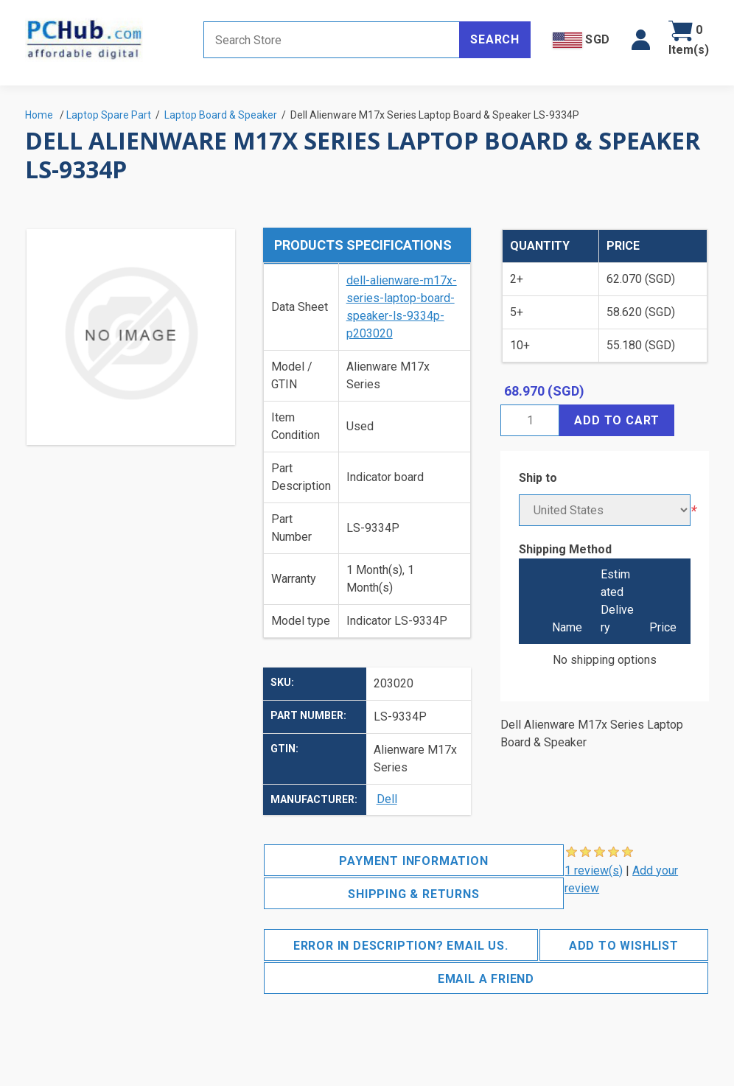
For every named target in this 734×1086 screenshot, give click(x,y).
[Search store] (331, 39)
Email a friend (486, 979)
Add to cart (617, 420)
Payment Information (413, 861)
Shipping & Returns (413, 894)
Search (495, 39)
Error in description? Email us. (400, 946)
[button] (641, 39)
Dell (387, 799)
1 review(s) (594, 870)
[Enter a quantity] (529, 420)
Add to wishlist (624, 946)
